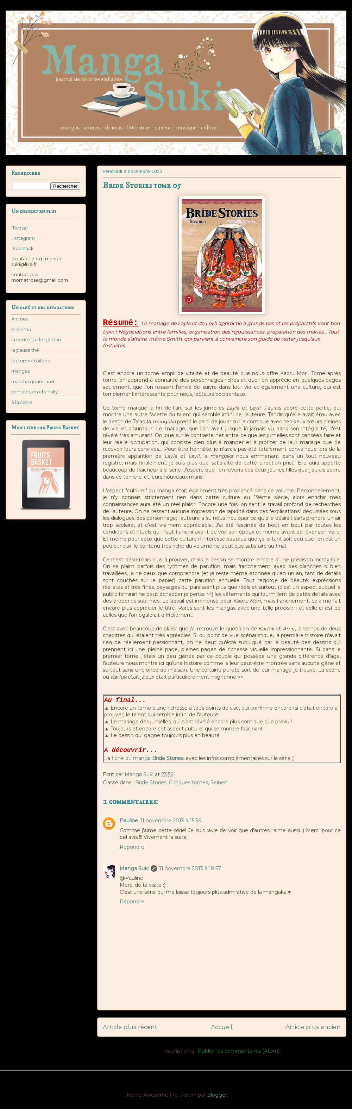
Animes (19, 319)
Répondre (132, 847)
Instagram (23, 238)
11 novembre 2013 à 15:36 (170, 820)
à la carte (21, 402)
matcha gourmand (32, 381)
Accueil (221, 1026)
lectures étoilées (30, 360)
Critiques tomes (188, 782)
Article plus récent (130, 1026)
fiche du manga (147, 758)
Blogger (217, 1095)
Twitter (19, 228)
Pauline (129, 820)
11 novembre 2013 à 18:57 (190, 868)
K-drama (21, 329)
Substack (22, 248)
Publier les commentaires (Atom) (238, 1051)
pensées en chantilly (34, 391)
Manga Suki (134, 868)
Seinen (218, 782)
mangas (20, 371)
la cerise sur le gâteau (36, 339)
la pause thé (25, 350)
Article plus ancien (313, 1026)
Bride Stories (150, 782)
